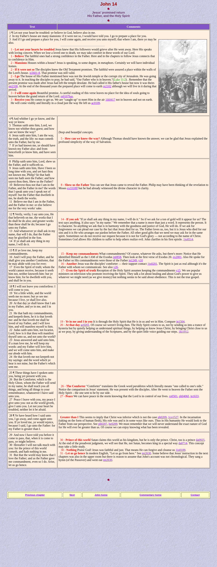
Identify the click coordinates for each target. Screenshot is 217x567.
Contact (195, 495)
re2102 (107, 86)
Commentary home (151, 495)
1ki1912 (183, 331)
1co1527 (173, 417)
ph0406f (184, 396)
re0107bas (67, 96)
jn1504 (180, 321)
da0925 (200, 439)
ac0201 (85, 324)
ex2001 (177, 257)
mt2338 (13, 86)
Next (72, 495)
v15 (178, 270)
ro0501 (173, 396)
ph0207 (102, 423)
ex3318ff (72, 188)
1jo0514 (188, 239)
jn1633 (194, 396)
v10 (140, 260)
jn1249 (133, 260)
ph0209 (162, 417)
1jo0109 (180, 449)
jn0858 (117, 257)
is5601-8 (35, 72)
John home (101, 495)
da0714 (183, 443)
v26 (115, 267)
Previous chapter (35, 495)
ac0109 (95, 103)
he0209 (113, 423)
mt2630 (146, 453)
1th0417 (110, 99)
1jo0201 (152, 263)
